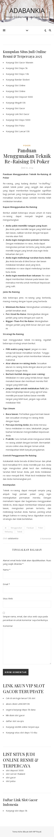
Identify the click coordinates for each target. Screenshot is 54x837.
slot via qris (18, 721)
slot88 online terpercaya (27, 726)
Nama (6, 569)
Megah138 (20, 102)
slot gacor (20, 715)
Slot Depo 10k (22, 73)
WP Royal (37, 831)
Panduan (30, 528)
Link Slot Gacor (22, 114)
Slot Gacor (20, 108)
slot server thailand (15, 773)
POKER (27, 145)
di (5, 528)
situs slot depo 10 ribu (26, 732)
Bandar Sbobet (22, 79)
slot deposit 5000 (15, 770)
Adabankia (27, 10)
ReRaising (9, 532)
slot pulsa (10, 781)
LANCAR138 (24, 703)
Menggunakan (16, 528)
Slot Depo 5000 (22, 119)
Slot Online (20, 85)
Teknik (19, 532)
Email (6, 584)
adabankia (13, 538)
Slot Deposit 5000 (24, 96)
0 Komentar (45, 538)
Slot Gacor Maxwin (24, 62)
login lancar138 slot (25, 698)
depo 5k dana (28, 709)
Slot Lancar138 (22, 131)
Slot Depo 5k (21, 68)
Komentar (8, 625)
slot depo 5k (21, 810)
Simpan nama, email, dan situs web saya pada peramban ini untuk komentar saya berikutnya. (25, 618)
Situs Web (8, 598)
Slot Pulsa (19, 125)
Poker (40, 528)
